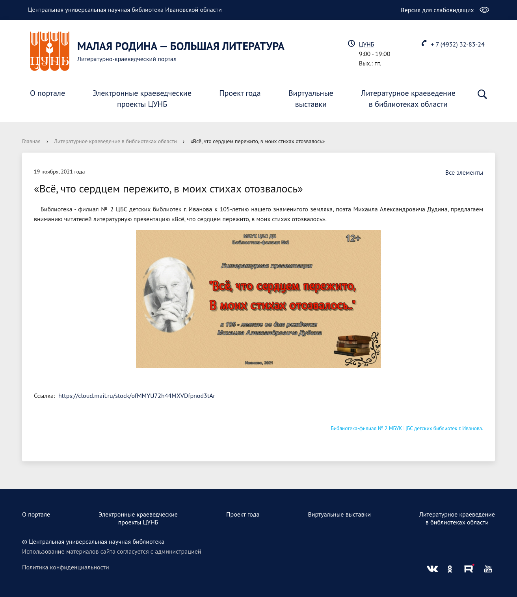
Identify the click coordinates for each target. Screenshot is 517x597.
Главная (31, 141)
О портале (47, 93)
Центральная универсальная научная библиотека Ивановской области (125, 9)
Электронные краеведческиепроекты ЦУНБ (142, 98)
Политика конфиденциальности (65, 567)
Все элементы (460, 172)
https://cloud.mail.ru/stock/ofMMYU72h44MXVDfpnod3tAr (136, 395)
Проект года (240, 93)
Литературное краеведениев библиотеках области (408, 98)
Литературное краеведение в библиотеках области (115, 141)
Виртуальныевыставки (310, 98)
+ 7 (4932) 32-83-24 (457, 44)
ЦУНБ (366, 44)
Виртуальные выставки (339, 514)
